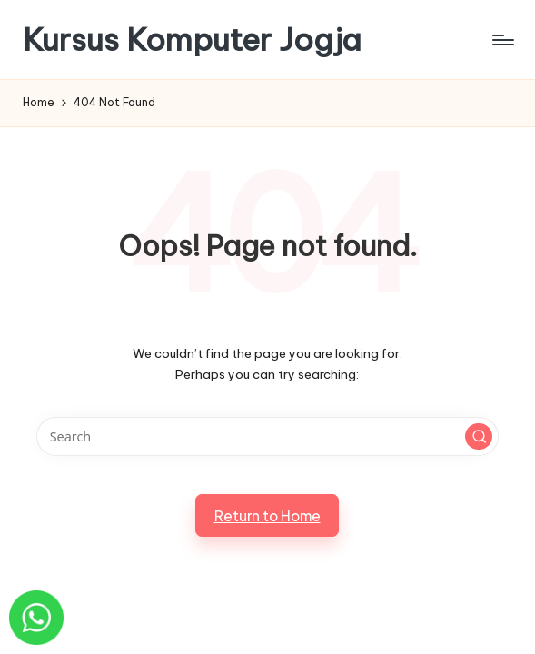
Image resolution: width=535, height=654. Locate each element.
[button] (478, 437)
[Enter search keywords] (267, 436)
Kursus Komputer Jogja (192, 39)
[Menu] (501, 40)
